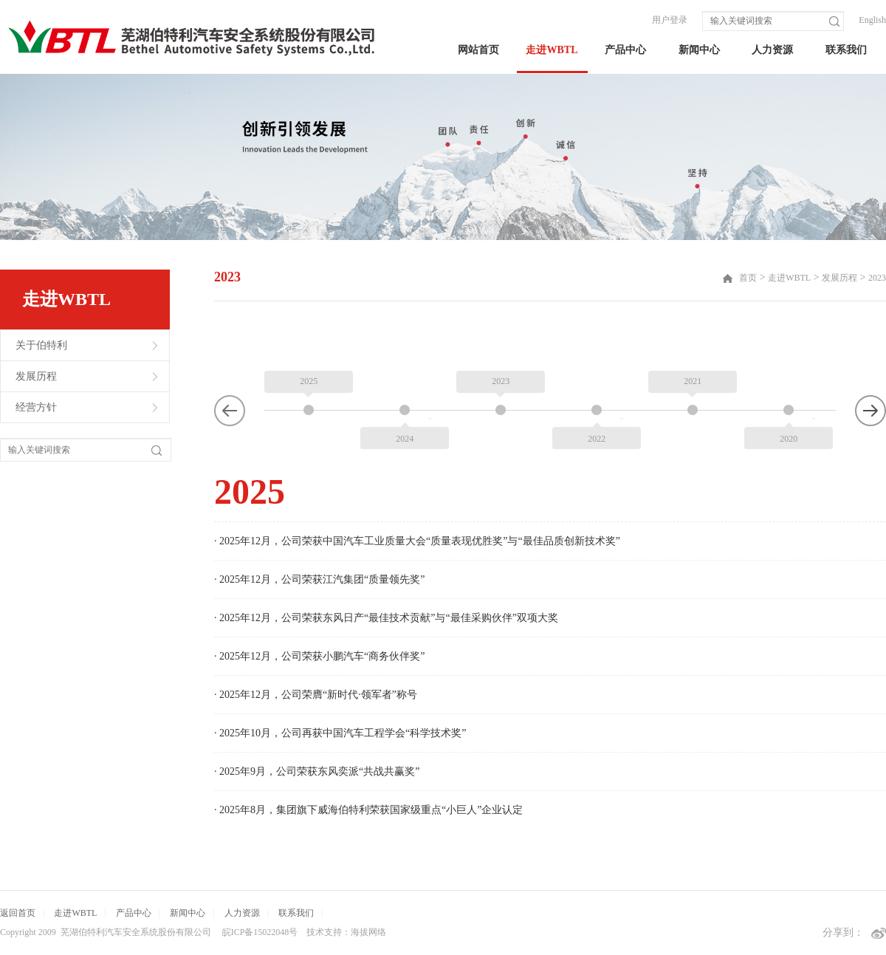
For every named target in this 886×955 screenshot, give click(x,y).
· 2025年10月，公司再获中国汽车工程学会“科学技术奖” (340, 696)
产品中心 (625, 49)
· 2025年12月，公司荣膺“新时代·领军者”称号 (315, 657)
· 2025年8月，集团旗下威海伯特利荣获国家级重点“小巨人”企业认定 (368, 772)
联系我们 (846, 49)
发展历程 (36, 376)
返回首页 (17, 913)
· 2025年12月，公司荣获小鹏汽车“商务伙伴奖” (319, 619)
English (872, 20)
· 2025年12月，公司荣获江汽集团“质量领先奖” (319, 542)
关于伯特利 (41, 345)
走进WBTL (551, 49)
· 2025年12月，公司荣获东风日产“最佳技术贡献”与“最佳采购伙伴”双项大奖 (386, 580)
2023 (877, 278)
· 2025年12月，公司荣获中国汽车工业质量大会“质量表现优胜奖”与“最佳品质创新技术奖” (417, 504)
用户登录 (669, 20)
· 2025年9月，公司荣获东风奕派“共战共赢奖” (316, 734)
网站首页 (478, 49)
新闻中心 (699, 49)
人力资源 (772, 49)
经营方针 (36, 407)
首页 (748, 278)
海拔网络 (368, 932)
